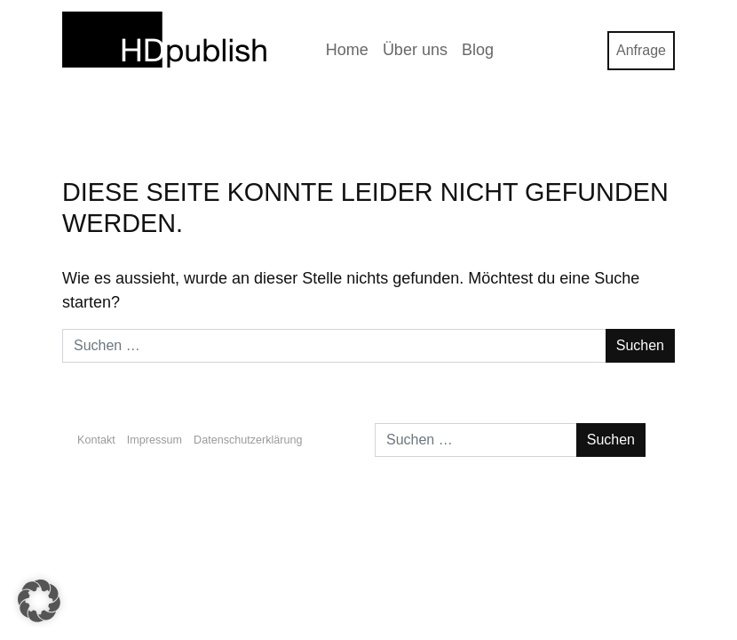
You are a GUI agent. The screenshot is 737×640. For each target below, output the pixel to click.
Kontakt (96, 440)
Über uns (415, 50)
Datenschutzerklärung (248, 440)
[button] (39, 601)
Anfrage (641, 50)
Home (347, 50)
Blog (478, 50)
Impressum (154, 440)
